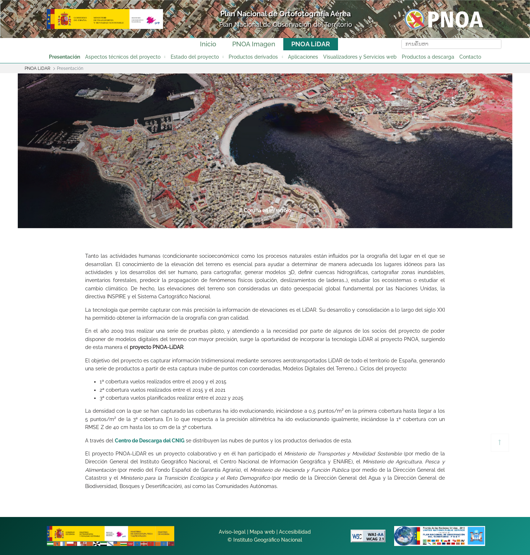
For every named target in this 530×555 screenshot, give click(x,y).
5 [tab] (292, 222)
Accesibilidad (295, 532)
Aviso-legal (232, 532)
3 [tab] (237, 222)
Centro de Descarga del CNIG (149, 440)
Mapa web (262, 532)
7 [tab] (347, 222)
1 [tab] (182, 222)
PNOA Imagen (253, 44)
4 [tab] (264, 222)
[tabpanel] (265, 150)
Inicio (208, 44)
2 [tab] (209, 222)
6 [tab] (319, 222)
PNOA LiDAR (310, 44)
